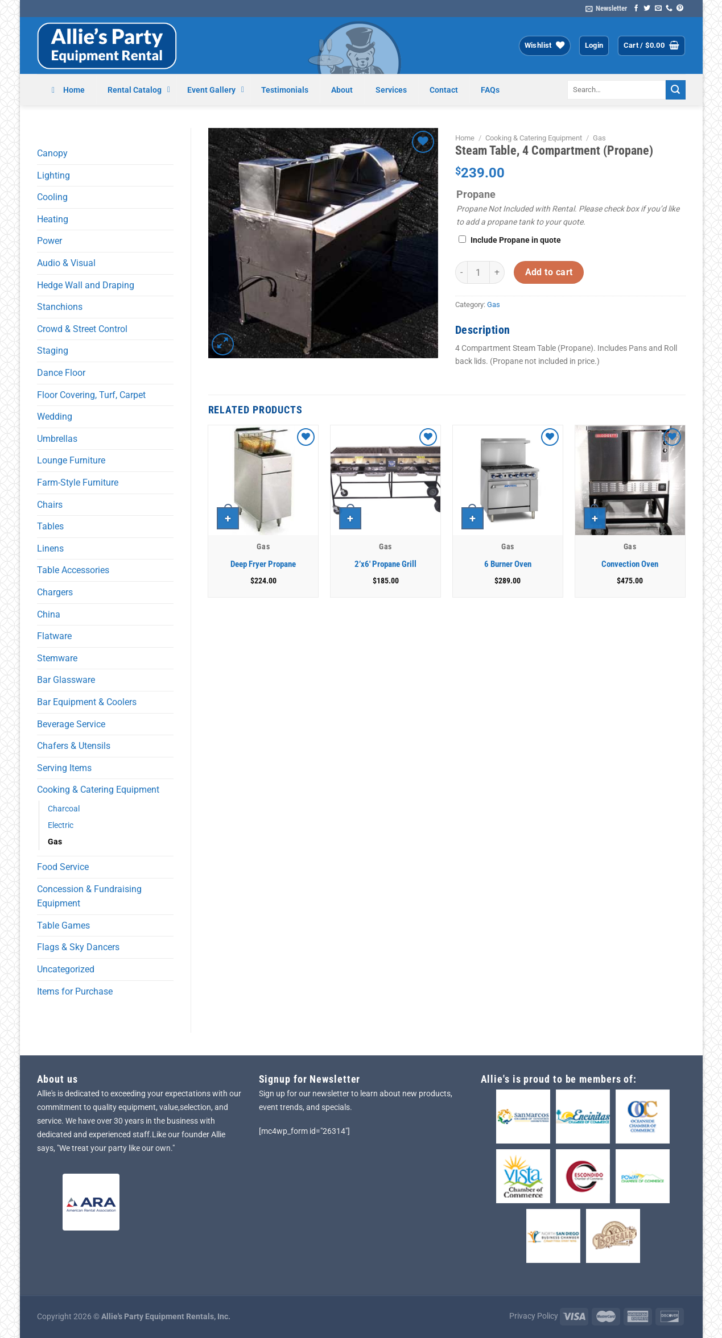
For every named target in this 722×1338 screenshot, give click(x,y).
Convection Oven (629, 564)
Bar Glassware (66, 679)
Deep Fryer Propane (263, 564)
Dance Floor (61, 372)
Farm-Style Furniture (77, 482)
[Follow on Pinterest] (679, 9)
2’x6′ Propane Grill (385, 564)
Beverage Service (71, 724)
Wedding (54, 416)
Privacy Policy (533, 1316)
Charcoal (64, 809)
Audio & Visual (66, 263)
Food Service (63, 866)
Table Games (63, 925)
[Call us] (669, 9)
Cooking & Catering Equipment (98, 789)
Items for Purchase (75, 991)
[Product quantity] (478, 272)
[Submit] (675, 90)
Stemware (57, 658)
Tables (50, 526)
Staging (52, 350)
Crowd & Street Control (82, 329)
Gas (55, 842)
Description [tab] (482, 330)
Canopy (52, 153)
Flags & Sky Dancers (78, 947)
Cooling (52, 197)
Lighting (53, 175)
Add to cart (549, 272)
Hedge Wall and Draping (85, 285)
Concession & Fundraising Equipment (89, 896)
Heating (52, 219)
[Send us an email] (658, 9)
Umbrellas (57, 438)
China (48, 614)
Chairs (50, 504)
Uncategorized (65, 969)
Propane (476, 194)
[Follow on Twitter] (646, 9)
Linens (50, 548)
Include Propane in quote (516, 240)
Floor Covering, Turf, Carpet (91, 395)
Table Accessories (73, 570)
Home (465, 138)
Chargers (55, 592)
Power (49, 240)
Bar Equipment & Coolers (87, 702)
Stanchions (59, 306)
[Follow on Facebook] (636, 9)
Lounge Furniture (71, 460)
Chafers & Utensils (73, 745)
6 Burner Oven (507, 564)
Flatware (54, 636)
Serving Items (64, 768)
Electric (60, 825)
